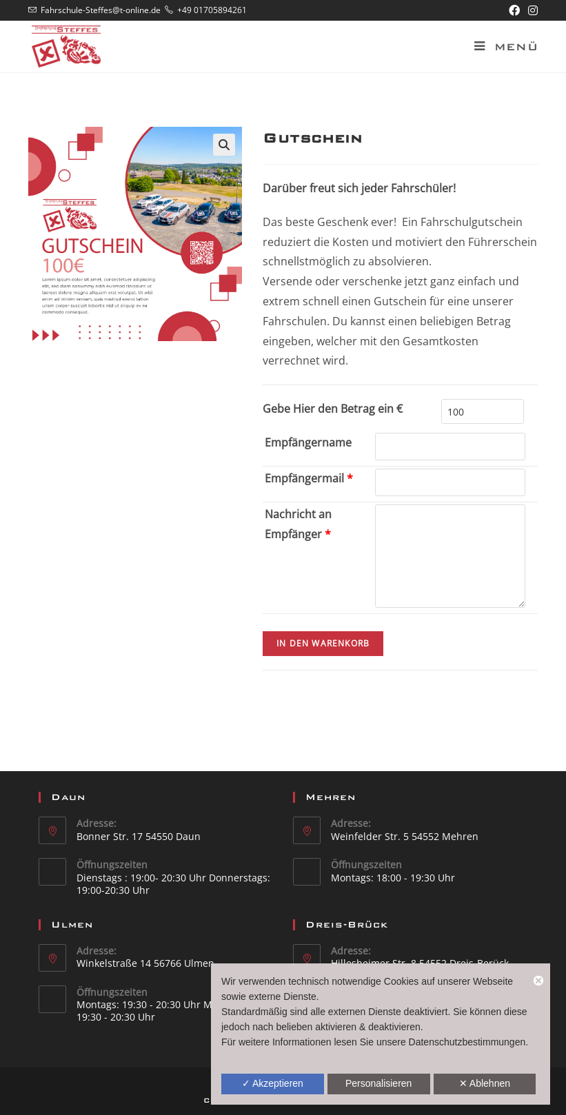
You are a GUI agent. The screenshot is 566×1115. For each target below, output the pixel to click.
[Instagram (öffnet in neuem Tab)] (531, 10)
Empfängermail (309, 478)
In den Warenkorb (323, 643)
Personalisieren (378, 1083)
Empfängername (308, 442)
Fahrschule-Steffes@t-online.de (101, 10)
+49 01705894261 (212, 10)
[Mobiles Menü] (501, 46)
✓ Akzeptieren (272, 1083)
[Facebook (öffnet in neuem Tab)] (514, 10)
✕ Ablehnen (484, 1083)
